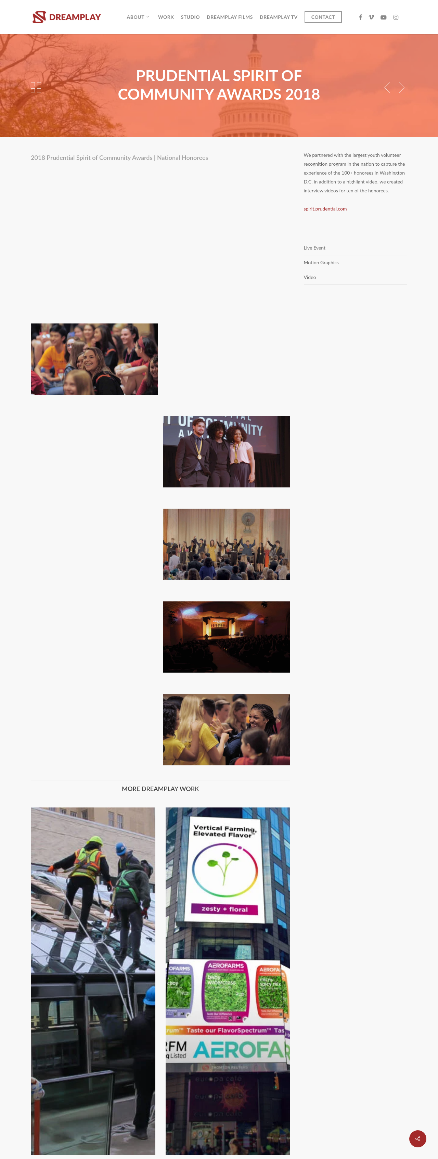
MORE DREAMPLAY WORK (160, 788)
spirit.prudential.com (325, 209)
